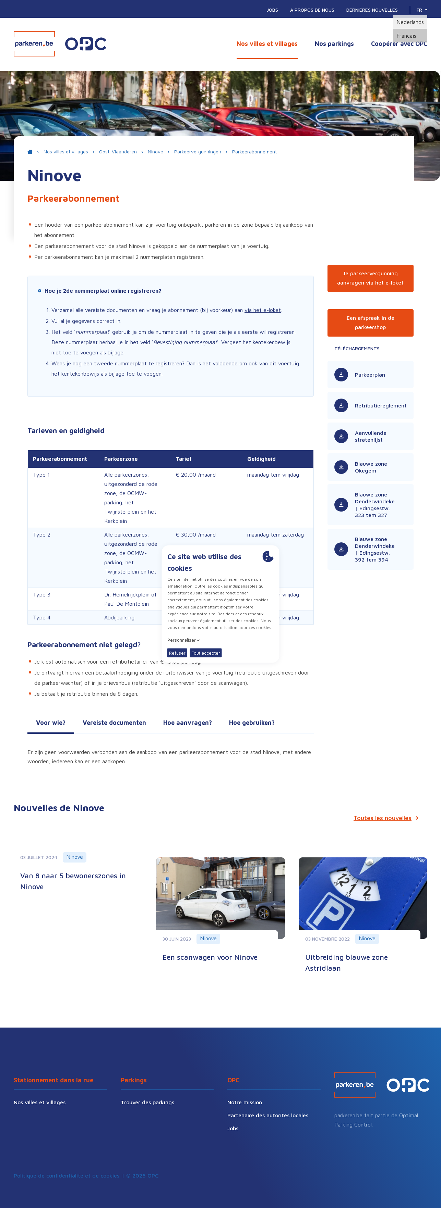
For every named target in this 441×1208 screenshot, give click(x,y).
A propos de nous (312, 10)
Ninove (155, 151)
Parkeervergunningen (197, 151)
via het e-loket (263, 310)
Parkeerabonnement (254, 151)
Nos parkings (334, 43)
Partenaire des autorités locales (267, 1115)
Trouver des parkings (147, 1102)
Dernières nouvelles (372, 10)
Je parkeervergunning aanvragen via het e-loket (370, 278)
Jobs (272, 10)
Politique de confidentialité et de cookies (66, 1175)
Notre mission (244, 1102)
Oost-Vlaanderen (118, 151)
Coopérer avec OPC (399, 43)
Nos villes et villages (267, 43)
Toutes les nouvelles (383, 817)
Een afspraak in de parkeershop (370, 322)
